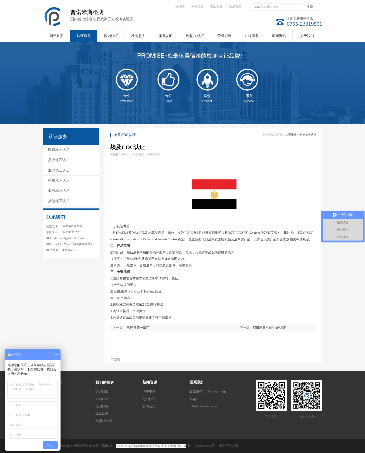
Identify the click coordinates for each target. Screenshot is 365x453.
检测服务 (138, 36)
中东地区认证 (58, 180)
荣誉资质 (224, 36)
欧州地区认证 (58, 150)
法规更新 (148, 392)
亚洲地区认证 (58, 170)
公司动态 (148, 406)
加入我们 (54, 414)
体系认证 (165, 36)
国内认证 (111, 36)
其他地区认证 (58, 201)
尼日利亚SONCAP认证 (269, 328)
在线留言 (216, 6)
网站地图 (197, 6)
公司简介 (54, 392)
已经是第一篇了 (137, 328)
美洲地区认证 (58, 160)
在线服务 (252, 36)
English (180, 6)
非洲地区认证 (58, 191)
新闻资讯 (279, 36)
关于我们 (307, 36)
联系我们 (235, 6)
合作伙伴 (54, 406)
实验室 (53, 399)
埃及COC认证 (124, 135)
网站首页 (57, 36)
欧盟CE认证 (195, 36)
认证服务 (83, 38)
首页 (279, 134)
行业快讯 (148, 399)
